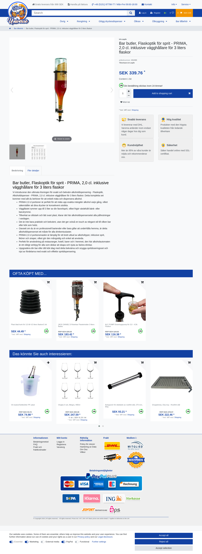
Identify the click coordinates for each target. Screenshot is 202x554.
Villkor (83, 452)
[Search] (131, 13)
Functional (84, 542)
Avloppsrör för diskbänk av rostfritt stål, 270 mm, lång (124, 406)
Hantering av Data (88, 447)
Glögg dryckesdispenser (111, 21)
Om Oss (83, 449)
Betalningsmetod (40, 442)
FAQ (35, 444)
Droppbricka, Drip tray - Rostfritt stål (166, 405)
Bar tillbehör (182, 21)
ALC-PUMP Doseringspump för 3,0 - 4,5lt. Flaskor (121, 325)
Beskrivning (17, 170)
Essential (18, 542)
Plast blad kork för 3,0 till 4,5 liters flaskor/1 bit (29, 324)
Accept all (163, 535)
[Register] (155, 13)
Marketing (34, 542)
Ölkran (137, 21)
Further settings (99, 542)
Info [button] (173, 4)
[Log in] (142, 13)
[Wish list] (172, 13)
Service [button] (185, 4)
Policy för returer (87, 444)
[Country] (165, 13)
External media (52, 542)
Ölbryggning (158, 21)
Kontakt (147, 4)
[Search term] (79, 13)
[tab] (17, 170)
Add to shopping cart (171, 93)
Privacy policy (84, 537)
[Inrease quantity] (129, 91)
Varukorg (61, 447)
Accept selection (164, 548)
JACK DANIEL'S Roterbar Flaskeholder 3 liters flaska (76, 325)
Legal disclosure (105, 537)
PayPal (69, 542)
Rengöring (82, 21)
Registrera (61, 444)
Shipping (135, 110)
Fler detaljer (33, 170)
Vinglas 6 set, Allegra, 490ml (69, 405)
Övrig (63, 21)
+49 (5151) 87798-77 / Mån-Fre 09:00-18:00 (114, 4)
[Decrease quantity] (129, 96)
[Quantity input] (123, 93)
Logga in (61, 442)
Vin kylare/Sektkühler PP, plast (23, 405)
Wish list (125, 102)
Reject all (163, 541)
